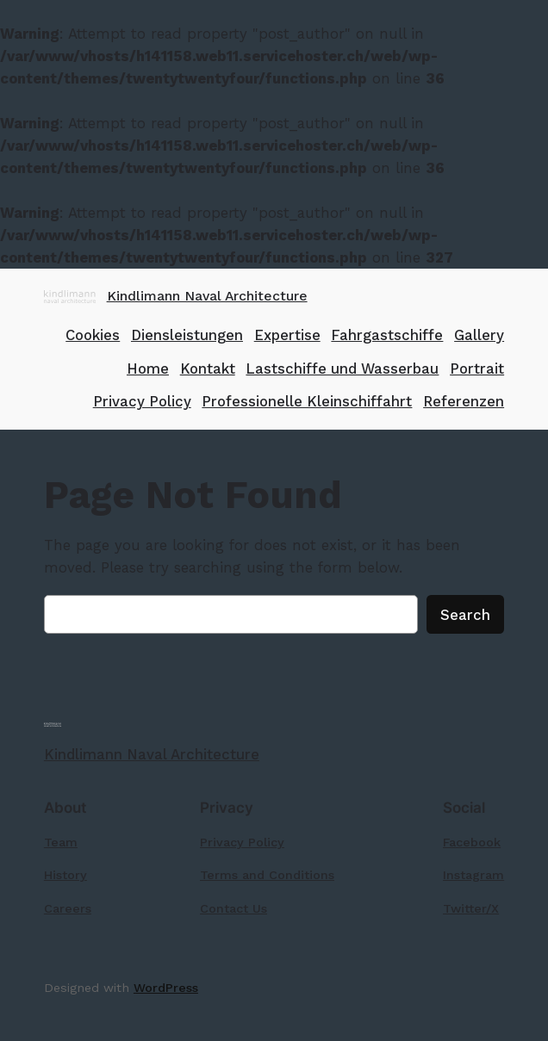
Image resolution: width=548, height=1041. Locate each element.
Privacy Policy (142, 401)
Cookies (92, 335)
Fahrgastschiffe (387, 335)
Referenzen (463, 401)
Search (465, 614)
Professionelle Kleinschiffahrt (307, 401)
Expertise (287, 335)
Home (148, 368)
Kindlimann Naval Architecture (207, 296)
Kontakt (207, 368)
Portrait (477, 368)
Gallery (479, 335)
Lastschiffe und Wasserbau (342, 368)
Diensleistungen (187, 335)
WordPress (166, 988)
